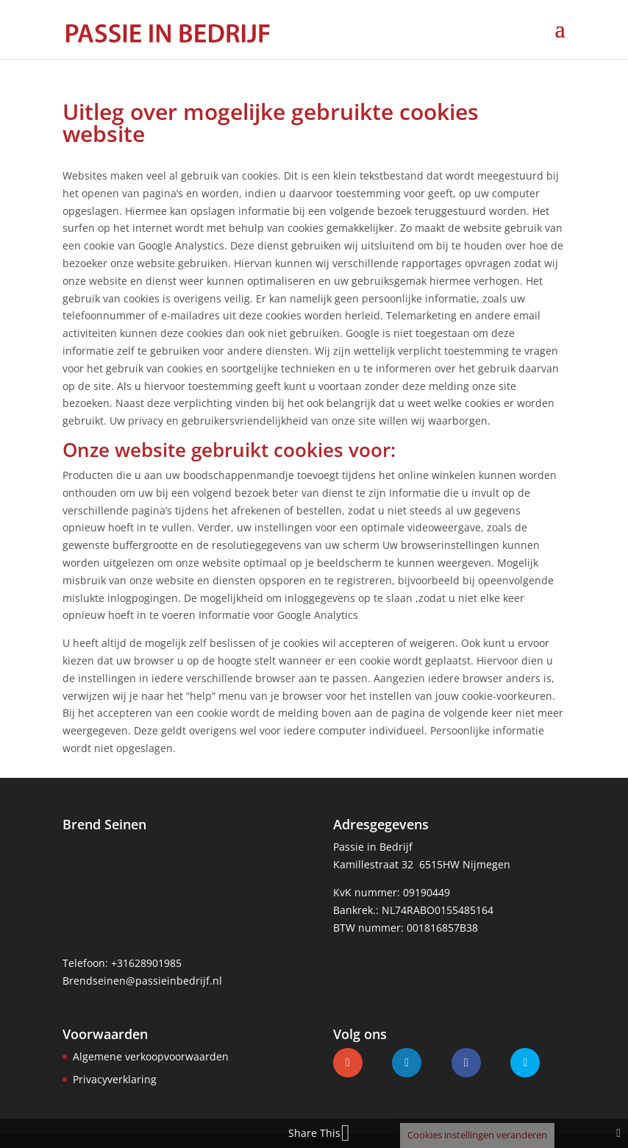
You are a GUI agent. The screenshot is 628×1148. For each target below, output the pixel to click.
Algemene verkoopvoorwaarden (151, 1056)
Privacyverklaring (115, 1079)
